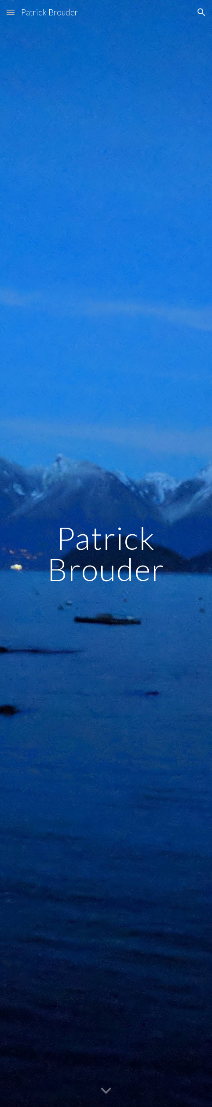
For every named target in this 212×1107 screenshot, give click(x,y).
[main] (106, 553)
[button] (10, 12)
